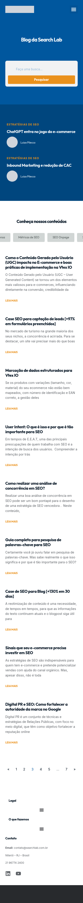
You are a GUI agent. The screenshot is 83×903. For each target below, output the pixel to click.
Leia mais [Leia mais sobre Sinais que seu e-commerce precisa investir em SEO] (11, 686)
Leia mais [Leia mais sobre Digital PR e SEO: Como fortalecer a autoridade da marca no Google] (11, 742)
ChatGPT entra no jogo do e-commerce (41, 131)
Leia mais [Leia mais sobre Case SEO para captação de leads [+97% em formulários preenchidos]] (11, 352)
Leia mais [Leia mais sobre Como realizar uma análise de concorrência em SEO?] (11, 521)
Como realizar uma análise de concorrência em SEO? (31, 486)
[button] (74, 9)
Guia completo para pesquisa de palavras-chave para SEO (33, 542)
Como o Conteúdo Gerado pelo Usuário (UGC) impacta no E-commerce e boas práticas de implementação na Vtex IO (39, 262)
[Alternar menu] (41, 810)
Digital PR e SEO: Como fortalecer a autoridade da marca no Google (36, 707)
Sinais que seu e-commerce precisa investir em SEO (35, 650)
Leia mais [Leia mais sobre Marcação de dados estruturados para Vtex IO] (11, 408)
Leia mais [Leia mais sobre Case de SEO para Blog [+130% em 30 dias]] (11, 629)
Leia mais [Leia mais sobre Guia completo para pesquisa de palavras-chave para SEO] (11, 573)
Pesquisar (41, 79)
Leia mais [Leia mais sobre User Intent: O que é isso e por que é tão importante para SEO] (11, 465)
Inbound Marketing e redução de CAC (39, 165)
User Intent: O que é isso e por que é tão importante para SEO (39, 429)
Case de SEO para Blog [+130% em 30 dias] (37, 594)
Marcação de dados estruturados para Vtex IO (38, 373)
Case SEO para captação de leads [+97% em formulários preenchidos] (40, 321)
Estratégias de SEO (23, 124)
